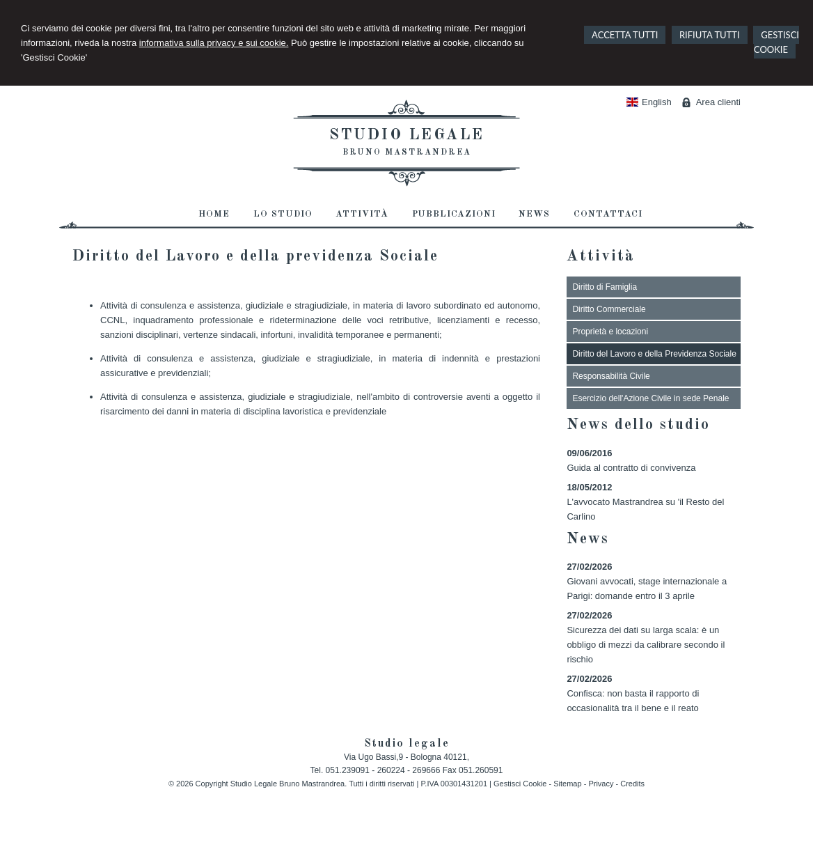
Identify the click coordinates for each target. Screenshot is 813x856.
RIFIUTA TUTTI (709, 34)
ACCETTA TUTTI (625, 34)
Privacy (600, 783)
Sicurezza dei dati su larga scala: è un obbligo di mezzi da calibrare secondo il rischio (646, 644)
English (649, 102)
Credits (632, 783)
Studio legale (406, 135)
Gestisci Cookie (520, 783)
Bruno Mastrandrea (406, 152)
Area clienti (718, 102)
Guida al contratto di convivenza (631, 467)
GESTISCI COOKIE (776, 42)
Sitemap (567, 783)
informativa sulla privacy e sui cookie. (214, 43)
